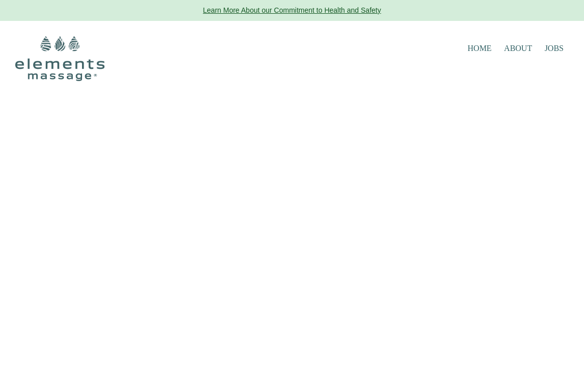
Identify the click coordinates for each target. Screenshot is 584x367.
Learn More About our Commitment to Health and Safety (292, 10)
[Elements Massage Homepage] (59, 58)
